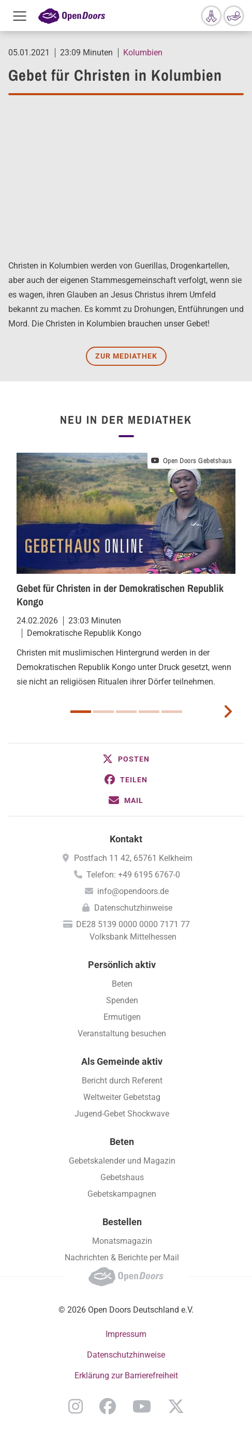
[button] (126, 759)
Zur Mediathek (126, 356)
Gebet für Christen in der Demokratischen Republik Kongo (120, 594)
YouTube (141, 1406)
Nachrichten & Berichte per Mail (122, 1257)
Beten (122, 984)
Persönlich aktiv (122, 964)
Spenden (122, 1000)
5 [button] (171, 711)
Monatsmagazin (122, 1241)
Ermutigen (122, 1017)
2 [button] (103, 711)
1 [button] (80, 711)
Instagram (75, 1406)
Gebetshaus (122, 1177)
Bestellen (122, 1221)
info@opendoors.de (133, 891)
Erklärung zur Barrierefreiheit (126, 1375)
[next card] (227, 710)
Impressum (126, 1334)
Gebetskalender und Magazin (122, 1161)
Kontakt (126, 839)
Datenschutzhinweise (133, 908)
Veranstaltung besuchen (122, 1033)
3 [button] (126, 711)
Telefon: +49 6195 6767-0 (133, 875)
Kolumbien (142, 52)
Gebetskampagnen (121, 1194)
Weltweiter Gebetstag (121, 1097)
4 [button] (149, 711)
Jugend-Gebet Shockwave (122, 1114)
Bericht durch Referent (122, 1080)
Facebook (107, 1406)
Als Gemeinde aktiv (121, 1061)
